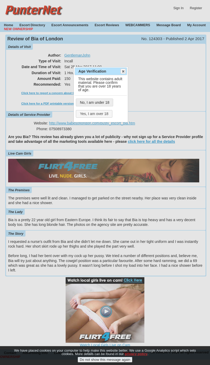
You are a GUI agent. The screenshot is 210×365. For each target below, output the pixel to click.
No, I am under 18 (94, 102)
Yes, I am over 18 (94, 114)
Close (122, 71)
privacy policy (136, 356)
